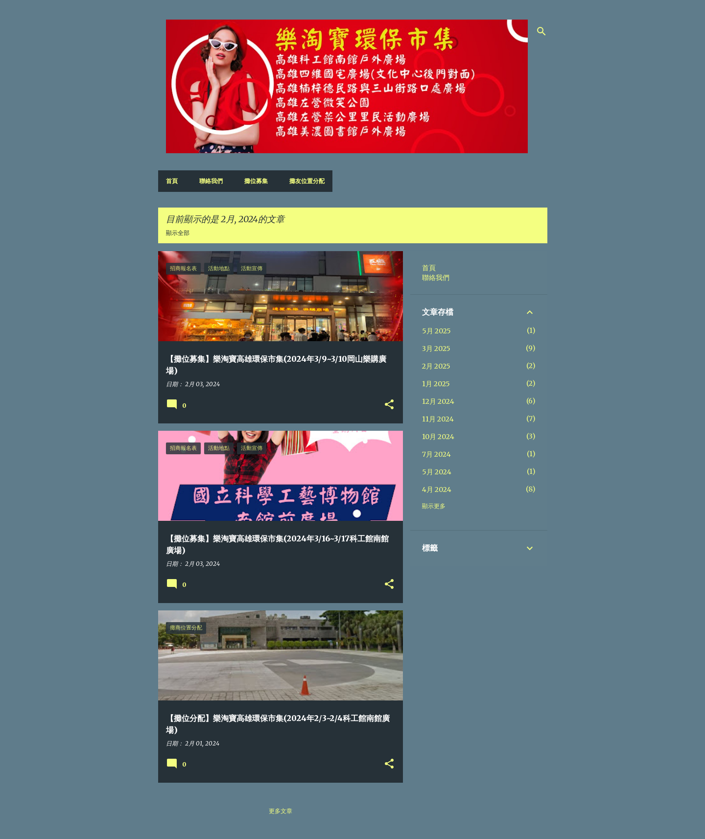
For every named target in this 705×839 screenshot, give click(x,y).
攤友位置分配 (307, 181)
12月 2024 (438, 401)
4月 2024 (436, 489)
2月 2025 (436, 366)
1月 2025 (436, 383)
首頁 (172, 181)
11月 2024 (438, 419)
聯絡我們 (211, 181)
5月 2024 (436, 471)
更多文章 (280, 811)
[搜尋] (541, 31)
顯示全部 (177, 233)
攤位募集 (256, 181)
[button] (389, 405)
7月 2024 (436, 454)
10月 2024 (438, 436)
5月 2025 (436, 330)
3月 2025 (436, 348)
